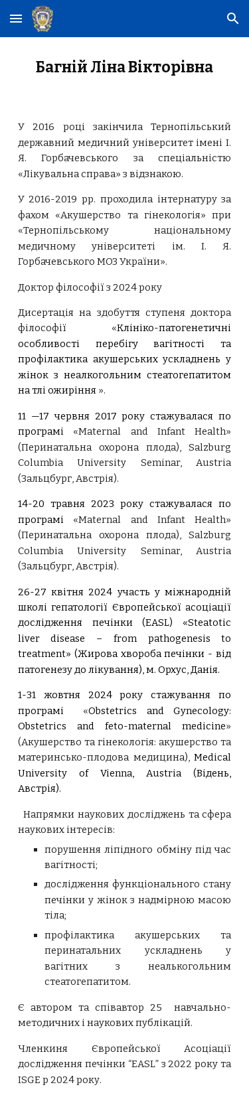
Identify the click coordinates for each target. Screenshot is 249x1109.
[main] (125, 67)
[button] (16, 18)
